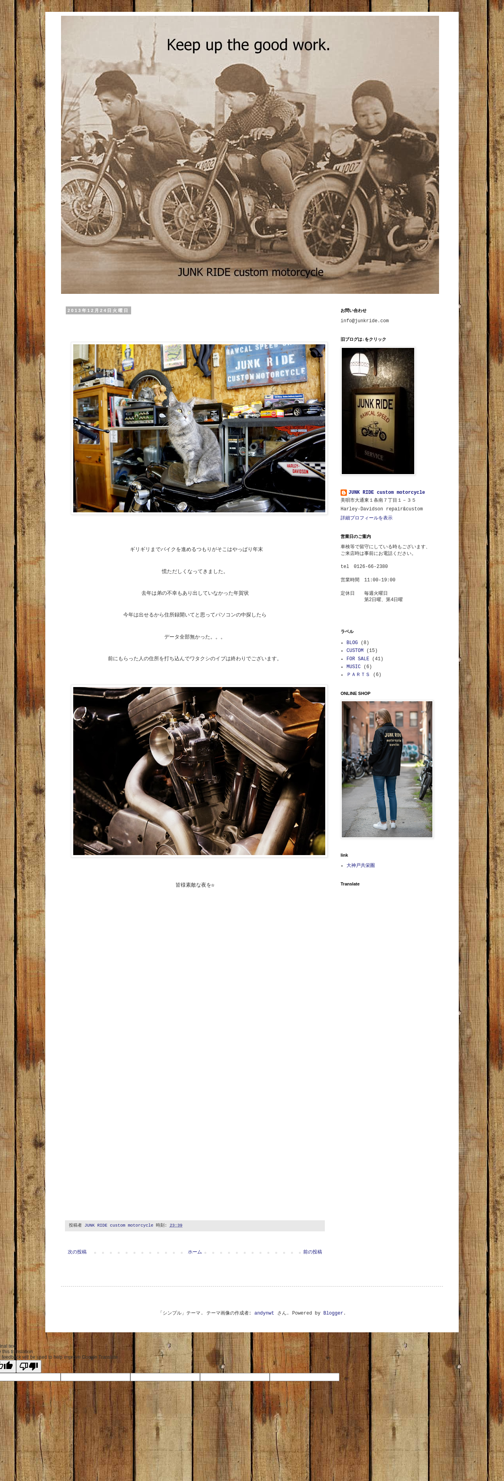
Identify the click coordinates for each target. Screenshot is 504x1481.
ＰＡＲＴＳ (358, 675)
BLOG (352, 643)
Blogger (333, 1313)
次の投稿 (77, 1252)
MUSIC (353, 667)
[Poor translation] (28, 1366)
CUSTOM (354, 651)
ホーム (195, 1252)
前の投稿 (312, 1252)
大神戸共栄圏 (360, 865)
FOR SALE (357, 659)
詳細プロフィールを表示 (367, 518)
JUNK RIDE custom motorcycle (386, 492)
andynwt (264, 1313)
